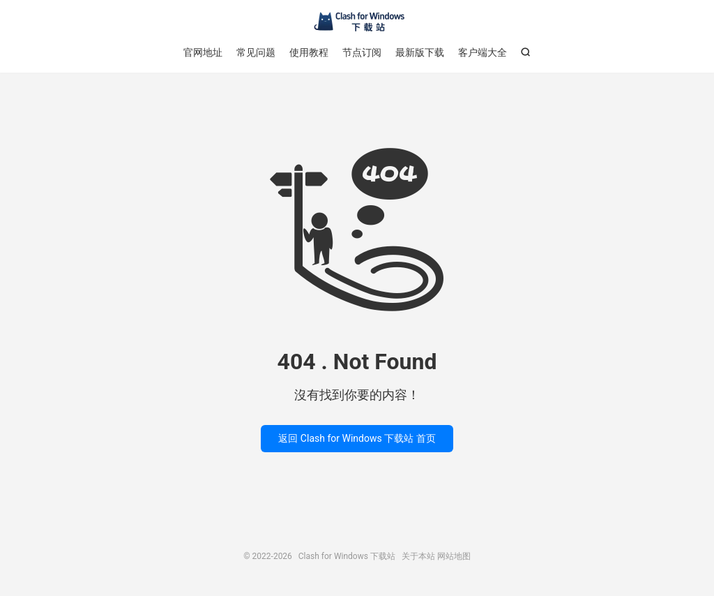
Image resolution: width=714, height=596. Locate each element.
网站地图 (454, 556)
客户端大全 (482, 52)
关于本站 (418, 556)
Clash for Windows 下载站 (357, 21)
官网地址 (202, 52)
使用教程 (308, 52)
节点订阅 (361, 52)
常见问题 (255, 52)
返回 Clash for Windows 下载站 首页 (356, 438)
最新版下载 (419, 52)
